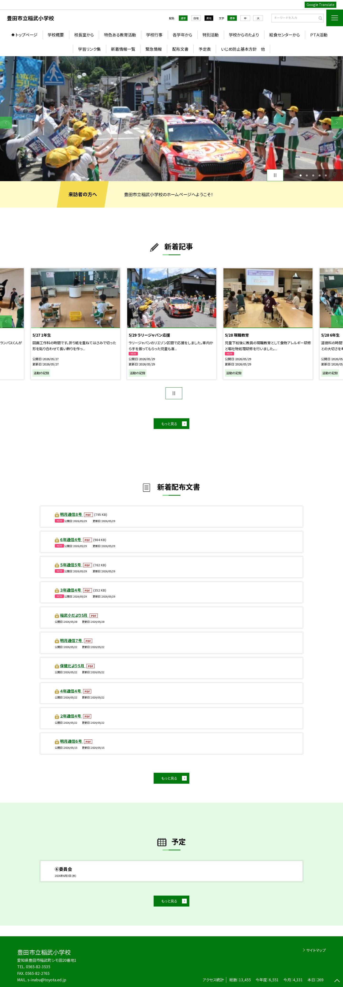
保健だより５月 (72, 665)
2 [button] (307, 175)
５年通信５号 (71, 565)
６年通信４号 (71, 539)
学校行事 (154, 35)
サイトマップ (316, 950)
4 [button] (319, 175)
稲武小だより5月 (74, 615)
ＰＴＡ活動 (319, 35)
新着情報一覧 (123, 49)
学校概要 (56, 35)
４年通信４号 (71, 691)
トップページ (26, 35)
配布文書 (180, 49)
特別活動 (210, 35)
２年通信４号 (71, 716)
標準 (232, 18)
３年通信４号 (71, 590)
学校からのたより (244, 35)
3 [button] (313, 175)
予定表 (205, 49)
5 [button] (326, 175)
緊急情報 (154, 49)
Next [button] (337, 123)
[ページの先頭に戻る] (337, 981)
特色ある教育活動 (120, 35)
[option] (171, 118)
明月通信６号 (71, 741)
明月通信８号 (71, 514)
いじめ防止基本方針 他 (243, 49)
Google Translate (320, 4)
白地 (196, 18)
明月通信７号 (71, 640)
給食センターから (284, 35)
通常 (183, 18)
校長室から (84, 35)
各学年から (182, 35)
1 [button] (300, 175)
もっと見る (169, 423)
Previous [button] (6, 123)
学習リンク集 (89, 49)
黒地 (209, 18)
